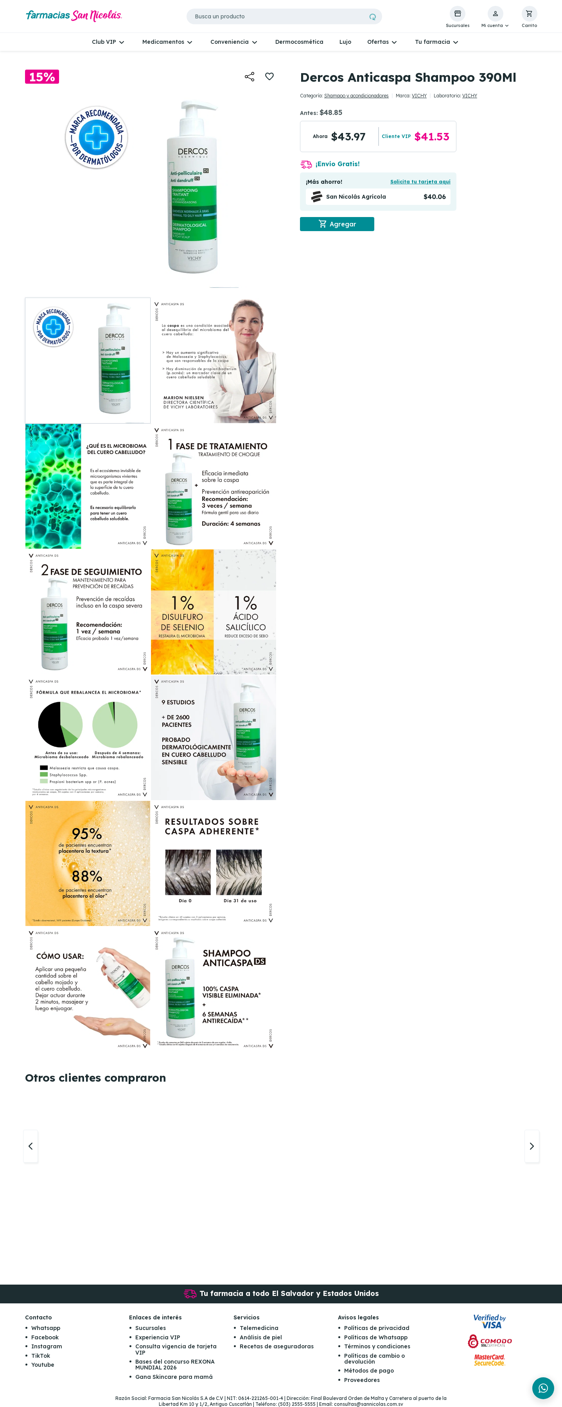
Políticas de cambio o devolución (374, 1358)
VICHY (419, 96)
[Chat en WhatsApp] (543, 1388)
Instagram (46, 1346)
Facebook (45, 1337)
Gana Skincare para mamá (174, 1376)
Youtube (42, 1364)
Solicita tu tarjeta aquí (420, 182)
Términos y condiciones (377, 1346)
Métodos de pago (369, 1370)
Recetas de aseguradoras (277, 1346)
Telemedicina (259, 1328)
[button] (495, 17)
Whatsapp (45, 1328)
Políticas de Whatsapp (376, 1337)
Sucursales (150, 1328)
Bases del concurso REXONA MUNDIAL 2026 (175, 1364)
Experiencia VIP (157, 1337)
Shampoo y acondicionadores (356, 96)
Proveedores (362, 1380)
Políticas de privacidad (376, 1328)
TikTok (40, 1355)
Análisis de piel (261, 1337)
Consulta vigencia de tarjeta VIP (176, 1349)
